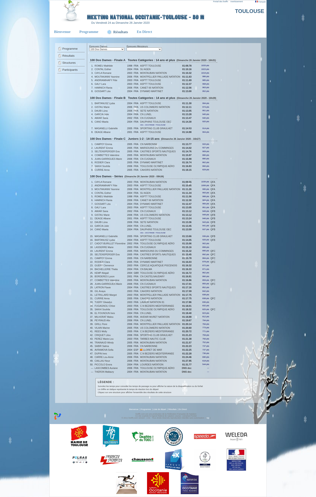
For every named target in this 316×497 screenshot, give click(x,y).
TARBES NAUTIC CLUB (152, 338)
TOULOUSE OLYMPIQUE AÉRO (157, 166)
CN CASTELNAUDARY (152, 276)
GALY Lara (100, 84)
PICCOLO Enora (103, 364)
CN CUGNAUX (148, 118)
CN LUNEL (146, 114)
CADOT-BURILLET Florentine (110, 243)
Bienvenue (62, 32)
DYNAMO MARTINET (151, 91)
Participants (70, 69)
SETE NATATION (149, 110)
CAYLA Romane (103, 73)
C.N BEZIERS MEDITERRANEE (157, 306)
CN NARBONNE (148, 144)
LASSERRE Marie (104, 247)
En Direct (144, 32)
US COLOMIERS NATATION (155, 107)
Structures (69, 62)
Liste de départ (159, 409)
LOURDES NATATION (151, 364)
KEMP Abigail (102, 273)
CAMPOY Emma (103, 144)
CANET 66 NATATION (151, 87)
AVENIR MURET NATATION (154, 317)
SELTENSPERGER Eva (107, 151)
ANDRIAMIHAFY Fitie (106, 80)
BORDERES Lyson (105, 276)
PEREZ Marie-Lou (104, 338)
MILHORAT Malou (104, 317)
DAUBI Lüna (101, 110)
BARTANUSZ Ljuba (105, 103)
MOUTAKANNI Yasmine (107, 76)
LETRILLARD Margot (106, 295)
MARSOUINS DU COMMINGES (157, 148)
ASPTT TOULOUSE (150, 65)
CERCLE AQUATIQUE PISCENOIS (158, 265)
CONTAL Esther (103, 69)
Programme (89, 32)
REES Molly (101, 331)
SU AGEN (145, 69)
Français (260, 2)
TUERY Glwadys (103, 302)
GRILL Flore (101, 324)
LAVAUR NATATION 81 (152, 302)
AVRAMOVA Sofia (104, 349)
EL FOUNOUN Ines (105, 313)
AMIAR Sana (101, 118)
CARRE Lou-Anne (104, 357)
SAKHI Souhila (102, 166)
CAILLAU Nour (102, 360)
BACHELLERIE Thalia (106, 269)
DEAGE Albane (103, 132)
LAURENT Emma (104, 148)
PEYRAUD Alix (102, 320)
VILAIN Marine (102, 327)
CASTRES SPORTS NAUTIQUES (158, 151)
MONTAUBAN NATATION (153, 73)
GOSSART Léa (102, 91)
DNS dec (187, 368)
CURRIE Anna (102, 170)
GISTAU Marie (102, 107)
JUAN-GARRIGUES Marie (108, 159)
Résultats (68, 55)
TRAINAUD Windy (104, 342)
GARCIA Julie (102, 114)
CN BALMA (146, 269)
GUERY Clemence (104, 265)
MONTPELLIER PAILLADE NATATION (160, 76)
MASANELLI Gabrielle (106, 128)
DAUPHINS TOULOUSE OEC (155, 121)
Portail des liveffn (220, 1)
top (207, 418)
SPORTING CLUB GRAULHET (156, 128)
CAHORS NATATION (151, 170)
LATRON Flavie (103, 287)
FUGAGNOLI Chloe (105, 306)
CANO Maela (101, 121)
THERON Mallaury (104, 371)
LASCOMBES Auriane (106, 368)
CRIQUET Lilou (103, 335)
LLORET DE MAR (151, 349)
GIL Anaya (100, 291)
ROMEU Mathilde (104, 65)
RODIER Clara (102, 162)
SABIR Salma (102, 346)
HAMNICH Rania (103, 87)
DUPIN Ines (101, 353)
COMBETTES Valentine (107, 155)
